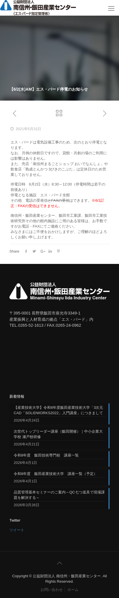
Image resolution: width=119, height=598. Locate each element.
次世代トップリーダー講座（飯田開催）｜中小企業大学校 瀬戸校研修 (58, 434)
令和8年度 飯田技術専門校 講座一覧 (46, 455)
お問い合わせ (52, 589)
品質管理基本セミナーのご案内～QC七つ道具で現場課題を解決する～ (59, 495)
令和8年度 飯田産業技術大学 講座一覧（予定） (55, 474)
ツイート (16, 530)
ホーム (72, 589)
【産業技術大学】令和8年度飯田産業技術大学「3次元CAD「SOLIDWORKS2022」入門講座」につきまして (58, 410)
